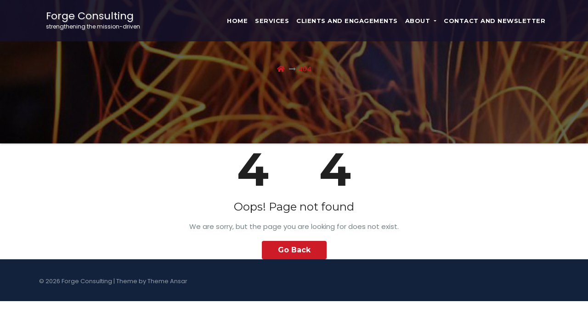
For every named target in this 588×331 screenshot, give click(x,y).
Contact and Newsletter (494, 20)
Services (272, 20)
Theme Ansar (167, 281)
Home (237, 20)
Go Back (294, 249)
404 (304, 69)
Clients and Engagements (347, 20)
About (420, 20)
